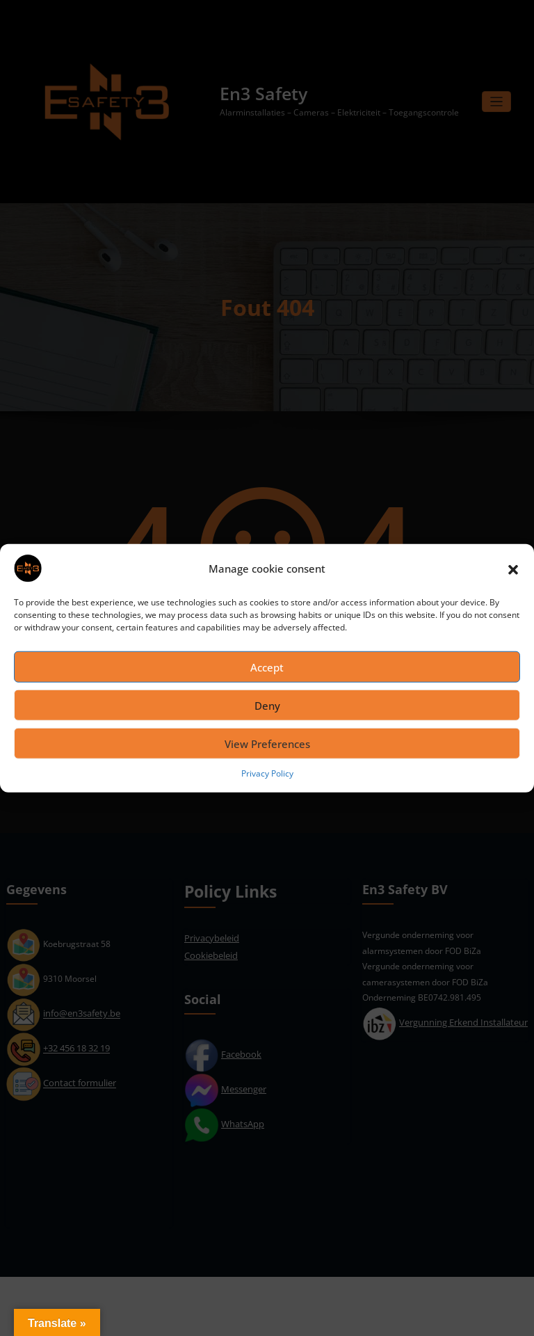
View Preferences (267, 743)
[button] (513, 568)
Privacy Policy (267, 773)
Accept (267, 667)
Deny (267, 705)
